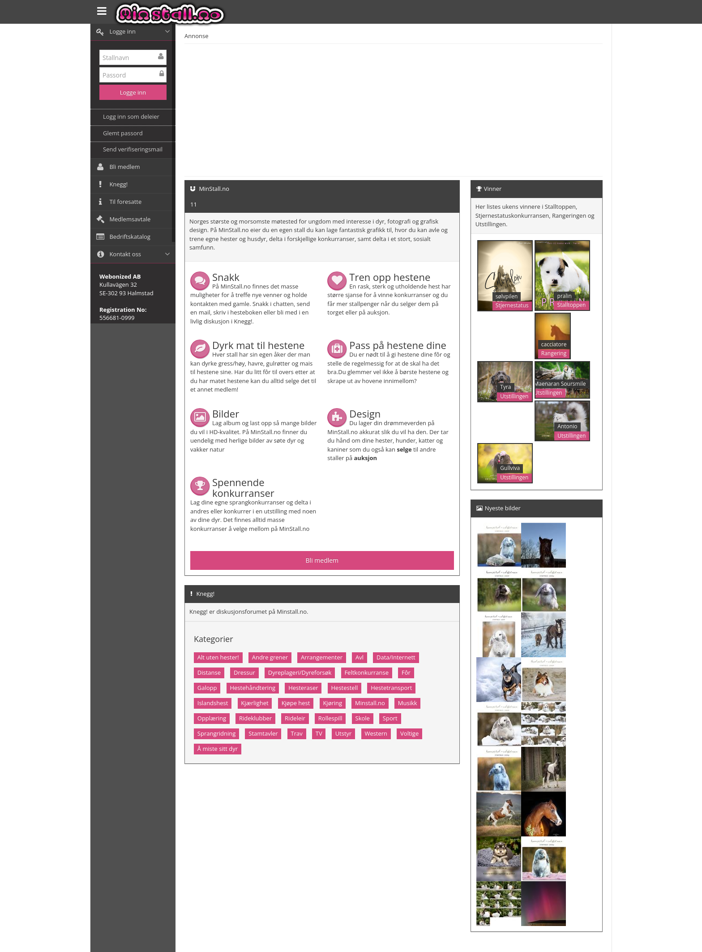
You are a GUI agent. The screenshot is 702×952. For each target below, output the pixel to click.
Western (375, 733)
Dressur (244, 672)
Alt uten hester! (218, 657)
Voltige (409, 733)
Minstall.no (370, 703)
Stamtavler (263, 733)
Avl (359, 657)
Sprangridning (216, 733)
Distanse (209, 672)
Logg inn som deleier (131, 116)
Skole (362, 718)
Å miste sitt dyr (217, 749)
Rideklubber (255, 718)
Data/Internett (396, 657)
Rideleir (295, 718)
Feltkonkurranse (366, 672)
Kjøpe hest (296, 703)
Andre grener (270, 657)
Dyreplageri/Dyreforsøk (300, 672)
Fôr (406, 672)
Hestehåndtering (252, 688)
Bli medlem (322, 560)
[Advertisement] (436, 109)
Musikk (407, 703)
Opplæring (211, 718)
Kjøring (332, 703)
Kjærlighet (254, 703)
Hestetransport (391, 688)
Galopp (207, 688)
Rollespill (330, 718)
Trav (297, 733)
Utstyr (343, 733)
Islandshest (212, 703)
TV (319, 733)
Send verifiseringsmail (133, 149)
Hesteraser (303, 688)
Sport (390, 718)
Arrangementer (321, 657)
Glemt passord (123, 133)
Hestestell (344, 688)
